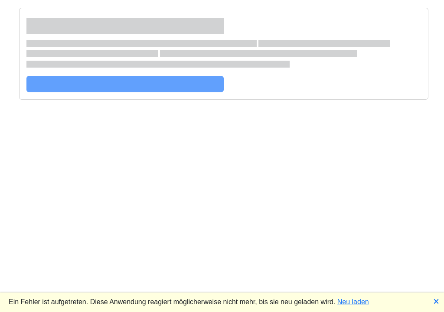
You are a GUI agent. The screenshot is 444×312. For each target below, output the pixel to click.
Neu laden (353, 302)
